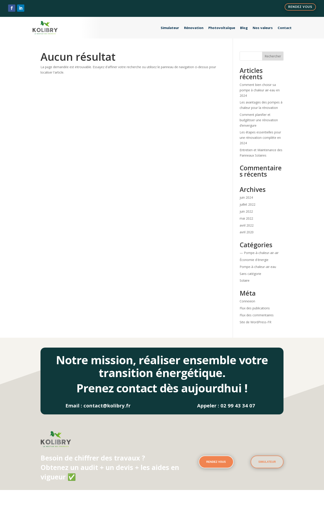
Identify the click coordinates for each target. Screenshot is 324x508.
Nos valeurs (263, 27)
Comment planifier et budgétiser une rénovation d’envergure (259, 120)
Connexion (247, 301)
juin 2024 (246, 197)
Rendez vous (300, 7)
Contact (285, 27)
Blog (244, 27)
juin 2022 (246, 211)
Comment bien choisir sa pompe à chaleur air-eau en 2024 (260, 90)
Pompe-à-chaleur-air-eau (258, 267)
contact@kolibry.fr (106, 405)
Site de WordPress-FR (255, 322)
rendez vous (216, 461)
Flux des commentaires (257, 315)
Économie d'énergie (254, 260)
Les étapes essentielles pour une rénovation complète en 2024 (260, 137)
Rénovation (193, 27)
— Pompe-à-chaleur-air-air (259, 253)
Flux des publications (255, 308)
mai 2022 (246, 218)
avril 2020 (247, 232)
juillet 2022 (247, 204)
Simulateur (170, 27)
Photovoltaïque (221, 27)
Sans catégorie (250, 274)
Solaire (245, 280)
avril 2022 (247, 225)
